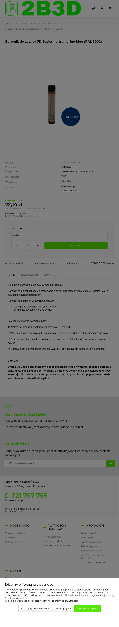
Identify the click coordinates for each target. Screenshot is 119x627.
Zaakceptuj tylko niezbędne (35, 608)
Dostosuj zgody (63, 608)
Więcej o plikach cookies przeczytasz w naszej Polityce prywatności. (41, 600)
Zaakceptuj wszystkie (87, 608)
